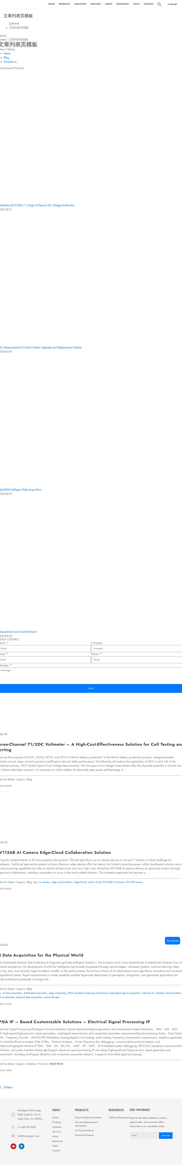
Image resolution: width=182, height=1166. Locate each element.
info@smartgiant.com (28, 1137)
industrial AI (147, 994)
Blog (6, 58)
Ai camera (44, 883)
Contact (149, 4)
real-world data (51, 998)
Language (172, 4)
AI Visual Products (84, 1131)
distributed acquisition (35, 994)
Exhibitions (10, 62)
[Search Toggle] (159, 4)
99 (5, 1088)
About (108, 4)
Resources (122, 4)
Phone (95, 654)
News (136, 4)
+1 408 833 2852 (27, 1128)
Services (96, 4)
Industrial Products (84, 1136)
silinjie (10, 780)
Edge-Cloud (80, 883)
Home (51, 4)
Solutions (80, 4)
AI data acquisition (12, 994)
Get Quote (172, 941)
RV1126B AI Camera (113, 883)
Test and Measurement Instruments (86, 1124)
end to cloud (94, 883)
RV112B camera (134, 883)
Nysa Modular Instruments (88, 1118)
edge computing (57, 994)
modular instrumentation (168, 994)
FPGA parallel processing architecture (88, 994)
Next (10, 1088)
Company (96, 643)
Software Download (119, 1118)
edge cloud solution (62, 883)
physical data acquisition (29, 998)
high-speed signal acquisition (124, 994)
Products (64, 4)
